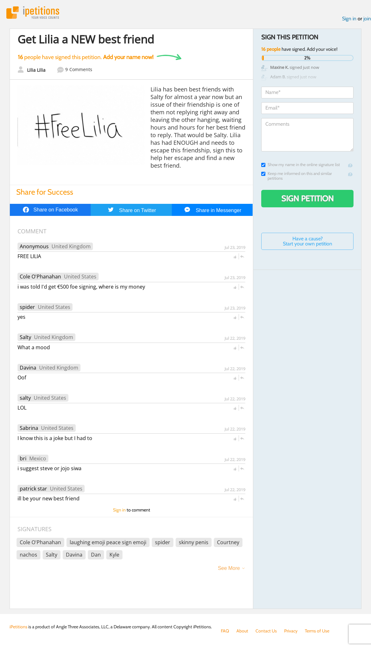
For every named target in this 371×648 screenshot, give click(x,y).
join (367, 19)
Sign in (349, 19)
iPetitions (32, 12)
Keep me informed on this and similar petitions (296, 176)
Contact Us (266, 631)
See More (229, 568)
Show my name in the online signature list (300, 164)
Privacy (291, 631)
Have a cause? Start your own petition (307, 241)
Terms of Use (317, 631)
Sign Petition (307, 198)
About (242, 631)
